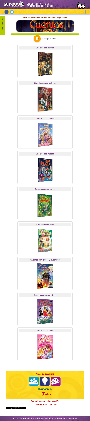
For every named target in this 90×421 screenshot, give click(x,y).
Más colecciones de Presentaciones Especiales (45, 18)
